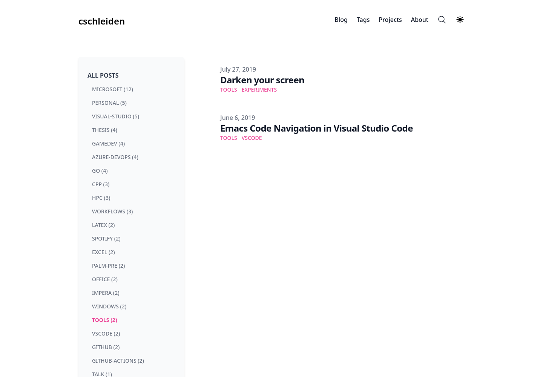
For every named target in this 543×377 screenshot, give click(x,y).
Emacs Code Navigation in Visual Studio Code (316, 128)
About (419, 19)
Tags (363, 19)
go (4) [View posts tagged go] (100, 170)
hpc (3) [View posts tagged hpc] (101, 197)
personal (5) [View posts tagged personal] (109, 102)
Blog (340, 19)
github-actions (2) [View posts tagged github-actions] (118, 360)
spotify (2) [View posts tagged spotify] (106, 238)
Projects (390, 19)
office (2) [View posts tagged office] (105, 279)
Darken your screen (262, 80)
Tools (228, 89)
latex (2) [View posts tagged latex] (103, 224)
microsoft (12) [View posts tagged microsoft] (112, 89)
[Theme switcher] (460, 19)
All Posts (103, 75)
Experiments (259, 89)
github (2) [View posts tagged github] (106, 347)
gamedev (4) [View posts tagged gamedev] (108, 143)
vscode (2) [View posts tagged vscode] (106, 333)
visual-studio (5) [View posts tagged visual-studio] (115, 116)
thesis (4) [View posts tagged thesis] (104, 129)
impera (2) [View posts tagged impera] (106, 292)
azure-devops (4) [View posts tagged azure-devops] (115, 157)
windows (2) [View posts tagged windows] (109, 306)
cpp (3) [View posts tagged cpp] (100, 184)
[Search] (441, 19)
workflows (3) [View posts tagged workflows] (112, 211)
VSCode (252, 137)
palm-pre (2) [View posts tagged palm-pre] (108, 265)
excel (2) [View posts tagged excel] (103, 252)
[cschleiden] (101, 19)
